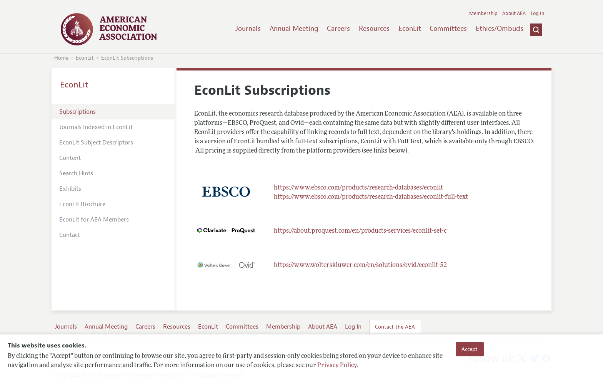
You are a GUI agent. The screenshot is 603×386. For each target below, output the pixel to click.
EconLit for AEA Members (94, 219)
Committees (448, 28)
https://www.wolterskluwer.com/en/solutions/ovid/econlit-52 (360, 265)
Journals (248, 28)
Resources (374, 28)
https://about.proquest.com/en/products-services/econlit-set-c (360, 231)
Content (70, 158)
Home (61, 58)
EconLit (409, 28)
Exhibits (70, 189)
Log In (537, 13)
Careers (338, 28)
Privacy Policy (336, 366)
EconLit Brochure (82, 204)
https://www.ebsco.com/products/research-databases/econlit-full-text (371, 197)
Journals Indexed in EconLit (96, 127)
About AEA (514, 13)
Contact (69, 235)
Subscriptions (77, 112)
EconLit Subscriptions (127, 58)
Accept (469, 349)
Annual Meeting (294, 28)
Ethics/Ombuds (499, 28)
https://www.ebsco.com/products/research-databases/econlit (358, 188)
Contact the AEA (395, 326)
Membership (483, 13)
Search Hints (76, 173)
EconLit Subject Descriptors (96, 142)
